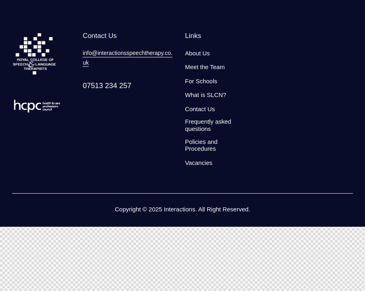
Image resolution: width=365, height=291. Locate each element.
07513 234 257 (107, 86)
